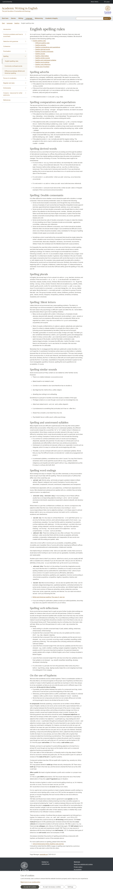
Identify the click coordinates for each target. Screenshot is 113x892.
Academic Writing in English (20, 8)
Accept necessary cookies (52, 887)
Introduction (7, 29)
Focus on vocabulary (14, 78)
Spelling (16, 23)
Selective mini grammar (14, 41)
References (6, 100)
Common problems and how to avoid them (14, 35)
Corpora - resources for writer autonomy (14, 94)
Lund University (7, 1)
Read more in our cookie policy (30, 882)
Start (3, 23)
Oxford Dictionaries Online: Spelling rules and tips (48, 844)
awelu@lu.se (44, 854)
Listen (107, 2)
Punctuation (14, 51)
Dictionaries (14, 88)
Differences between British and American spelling (15, 72)
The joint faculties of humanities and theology (16, 11)
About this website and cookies (83, 864)
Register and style (14, 83)
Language (10, 23)
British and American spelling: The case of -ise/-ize (49, 597)
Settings (70, 887)
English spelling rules (11, 61)
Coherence (6, 46)
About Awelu (94, 1)
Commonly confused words (13, 66)
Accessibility (78, 869)
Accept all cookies (30, 887)
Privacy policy (78, 867)
